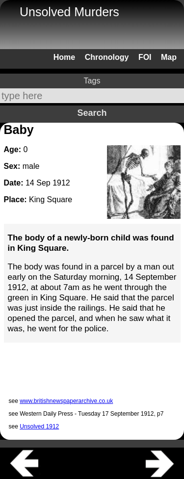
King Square (50, 199)
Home (64, 57)
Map (169, 57)
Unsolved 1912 (39, 426)
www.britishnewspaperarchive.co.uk (66, 401)
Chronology (107, 57)
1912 (61, 183)
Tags (92, 81)
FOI (145, 57)
